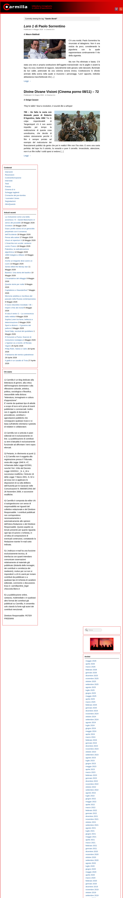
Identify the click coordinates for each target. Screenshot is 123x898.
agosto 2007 (107, 708)
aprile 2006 (106, 755)
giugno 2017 (107, 362)
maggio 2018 (107, 330)
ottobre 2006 (107, 737)
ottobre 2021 (107, 210)
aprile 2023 (106, 157)
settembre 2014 (108, 459)
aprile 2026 (106, 52)
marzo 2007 (107, 723)
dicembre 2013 (108, 485)
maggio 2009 (107, 647)
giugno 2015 (107, 433)
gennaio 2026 (107, 60)
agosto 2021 (107, 216)
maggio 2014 (107, 471)
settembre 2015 (108, 424)
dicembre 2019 (108, 274)
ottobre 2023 (107, 139)
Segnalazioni (10, 57)
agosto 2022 (107, 181)
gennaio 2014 (107, 482)
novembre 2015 (108, 418)
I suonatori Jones (12, 54)
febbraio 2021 (107, 233)
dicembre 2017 (108, 345)
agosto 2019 (107, 286)
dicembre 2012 (108, 521)
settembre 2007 (108, 705)
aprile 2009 (106, 650)
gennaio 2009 (107, 658)
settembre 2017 (108, 353)
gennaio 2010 (107, 623)
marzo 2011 (107, 582)
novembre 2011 (108, 559)
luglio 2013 (106, 500)
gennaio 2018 (107, 342)
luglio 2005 (106, 781)
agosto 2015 (107, 427)
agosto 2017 (107, 356)
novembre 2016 (108, 383)
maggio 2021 (107, 224)
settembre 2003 (108, 846)
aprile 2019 (106, 298)
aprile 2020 (106, 263)
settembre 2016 (108, 389)
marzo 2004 (107, 828)
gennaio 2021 (107, 236)
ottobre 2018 (107, 315)
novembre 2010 (108, 594)
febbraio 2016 (107, 409)
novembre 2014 (108, 453)
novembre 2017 (108, 348)
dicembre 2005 (108, 767)
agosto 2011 (107, 567)
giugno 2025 (107, 81)
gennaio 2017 (107, 377)
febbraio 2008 (107, 691)
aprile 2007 (106, 720)
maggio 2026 (107, 49)
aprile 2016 (106, 403)
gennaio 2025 (107, 96)
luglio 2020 (106, 254)
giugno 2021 (107, 222)
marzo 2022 (107, 195)
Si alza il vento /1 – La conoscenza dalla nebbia (13, 242)
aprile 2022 (106, 192)
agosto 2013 (107, 497)
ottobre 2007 (107, 702)
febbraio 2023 (107, 163)
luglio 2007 (106, 711)
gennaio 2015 (107, 447)
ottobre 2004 (107, 808)
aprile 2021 (106, 227)
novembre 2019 (108, 277)
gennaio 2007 (107, 729)
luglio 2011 (106, 570)
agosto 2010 (107, 603)
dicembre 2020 (108, 239)
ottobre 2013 (107, 491)
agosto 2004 (107, 814)
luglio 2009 (106, 641)
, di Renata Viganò (12, 298)
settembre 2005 (108, 776)
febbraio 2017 (107, 374)
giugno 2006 (107, 749)
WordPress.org (108, 891)
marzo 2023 (107, 160)
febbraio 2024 (107, 128)
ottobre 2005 (107, 773)
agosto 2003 (107, 849)
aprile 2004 (106, 825)
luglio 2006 (106, 746)
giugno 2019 (107, 292)
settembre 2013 (108, 494)
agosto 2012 (107, 532)
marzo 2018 (107, 336)
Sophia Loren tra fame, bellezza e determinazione (11, 254)
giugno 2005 (107, 784)
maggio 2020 (107, 260)
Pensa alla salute (12, 113)
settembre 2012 (108, 529)
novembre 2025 (108, 66)
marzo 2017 (107, 371)
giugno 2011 (107, 573)
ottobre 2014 (107, 456)
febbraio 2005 (107, 796)
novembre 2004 (108, 805)
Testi (7, 36)
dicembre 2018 (108, 309)
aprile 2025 (106, 87)
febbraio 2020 (107, 268)
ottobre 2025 (107, 69)
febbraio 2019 (107, 304)
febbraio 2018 (107, 339)
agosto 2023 (107, 145)
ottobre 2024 (107, 104)
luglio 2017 (106, 359)
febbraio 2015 (107, 444)
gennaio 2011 (107, 588)
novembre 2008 (108, 664)
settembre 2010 (108, 600)
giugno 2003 (107, 855)
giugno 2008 (107, 679)
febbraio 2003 (107, 866)
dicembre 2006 (108, 732)
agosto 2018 (107, 321)
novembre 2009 (108, 629)
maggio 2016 (107, 400)
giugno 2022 (107, 186)
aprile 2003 (106, 861)
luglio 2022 (106, 183)
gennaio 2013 (107, 518)
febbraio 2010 (107, 620)
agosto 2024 (107, 110)
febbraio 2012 (107, 550)
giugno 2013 (107, 503)
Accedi (104, 882)
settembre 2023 (108, 142)
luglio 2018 (106, 324)
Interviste (8, 33)
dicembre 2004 (108, 802)
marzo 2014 (107, 477)
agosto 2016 (107, 392)
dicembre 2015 (108, 415)
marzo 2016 (107, 406)
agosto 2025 (107, 75)
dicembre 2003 (108, 837)
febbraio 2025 (107, 93)
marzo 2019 (107, 301)
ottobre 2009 (107, 632)
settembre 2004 (108, 811)
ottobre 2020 (107, 245)
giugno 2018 (107, 327)
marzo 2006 (107, 758)
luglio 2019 (106, 289)
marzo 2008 (107, 688)
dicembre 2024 (108, 98)
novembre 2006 (108, 735)
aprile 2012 (106, 544)
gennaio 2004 (107, 834)
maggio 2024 (107, 119)
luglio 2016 (106, 395)
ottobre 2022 (107, 175)
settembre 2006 (108, 740)
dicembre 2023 (108, 134)
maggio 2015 (107, 436)
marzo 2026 (107, 54)
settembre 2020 (108, 248)
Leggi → (30, 87)
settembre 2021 (108, 213)
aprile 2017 (106, 368)
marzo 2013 (107, 512)
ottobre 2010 (107, 597)
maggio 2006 (107, 752)
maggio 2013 (107, 506)
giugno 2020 (107, 257)
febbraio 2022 (107, 198)
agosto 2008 (107, 673)
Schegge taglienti (12, 45)
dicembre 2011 (108, 556)
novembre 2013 (108, 488)
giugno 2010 (107, 609)
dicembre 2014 (108, 450)
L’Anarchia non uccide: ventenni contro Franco (11, 128)
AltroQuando (10, 59)
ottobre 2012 (107, 526)
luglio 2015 (106, 430)
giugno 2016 (107, 397)
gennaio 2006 (107, 764)
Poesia (7, 39)
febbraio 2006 (107, 761)
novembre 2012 (108, 523)
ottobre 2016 (107, 386)
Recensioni (9, 27)
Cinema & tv (53, 29)
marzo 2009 (107, 652)
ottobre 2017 (107, 351)
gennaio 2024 (107, 131)
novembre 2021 (108, 207)
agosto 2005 (107, 779)
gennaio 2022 (107, 201)
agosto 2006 (107, 743)
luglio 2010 (106, 606)
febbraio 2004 (107, 831)
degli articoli (109, 885)
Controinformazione (13, 30)
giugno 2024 (107, 116)
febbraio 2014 (107, 480)
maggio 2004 (107, 823)
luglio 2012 (106, 535)
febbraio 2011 (107, 585)
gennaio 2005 (107, 799)
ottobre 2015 (107, 421)
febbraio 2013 (107, 515)
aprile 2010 (106, 614)
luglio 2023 (106, 148)
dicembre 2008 (108, 661)
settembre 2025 (108, 72)
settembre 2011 (108, 565)
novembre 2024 (108, 101)
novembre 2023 (108, 137)
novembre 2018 (108, 312)
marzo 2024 (107, 125)
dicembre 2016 (108, 380)
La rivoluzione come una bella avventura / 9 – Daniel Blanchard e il (13, 78)
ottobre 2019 (107, 280)
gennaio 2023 (107, 166)
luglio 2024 (106, 113)
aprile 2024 (106, 122)
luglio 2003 (106, 852)
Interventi (8, 24)
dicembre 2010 (108, 591)
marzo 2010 (107, 617)
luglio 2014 (106, 465)
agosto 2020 (107, 251)
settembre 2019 (108, 283)
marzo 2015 (107, 441)
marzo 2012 (107, 547)
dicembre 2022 (108, 169)
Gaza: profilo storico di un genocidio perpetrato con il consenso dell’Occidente (13, 101)
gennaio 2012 (107, 553)
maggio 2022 (107, 189)
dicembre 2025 (108, 63)
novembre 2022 (108, 172)
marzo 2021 (107, 230)
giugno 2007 (107, 714)
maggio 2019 (107, 295)
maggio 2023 (107, 154)
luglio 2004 (106, 817)
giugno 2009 (107, 644)
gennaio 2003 (107, 869)
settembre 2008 (108, 670)
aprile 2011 (106, 579)
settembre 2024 (108, 107)
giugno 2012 (107, 538)
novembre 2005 (108, 770)
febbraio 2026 (107, 57)
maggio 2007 (107, 717)
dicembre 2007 (108, 696)
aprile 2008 (106, 685)
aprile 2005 (106, 790)
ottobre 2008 (107, 667)
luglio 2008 (106, 676)
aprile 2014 (106, 474)
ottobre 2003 (107, 843)
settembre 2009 (108, 635)
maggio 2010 (107, 611)
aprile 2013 (106, 509)
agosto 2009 (107, 638)
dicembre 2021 (108, 204)
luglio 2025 (106, 78)
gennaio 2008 (107, 694)
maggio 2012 (107, 541)
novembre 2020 (108, 242)
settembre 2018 (108, 318)
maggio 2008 (107, 682)
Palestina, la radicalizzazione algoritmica (11, 140)
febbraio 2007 (107, 726)
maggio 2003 (107, 858)
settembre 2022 (108, 178)
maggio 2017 (107, 365)
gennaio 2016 (107, 412)
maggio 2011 (107, 576)
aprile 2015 (106, 438)
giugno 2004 (107, 820)
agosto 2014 (107, 462)
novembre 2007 (108, 699)
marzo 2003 (107, 864)
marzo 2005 (107, 793)
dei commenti (109, 888)
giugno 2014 (107, 468)
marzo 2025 (107, 90)
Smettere (8, 90)
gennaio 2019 (107, 307)
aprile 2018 (106, 333)
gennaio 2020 (107, 271)
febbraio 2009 (107, 655)
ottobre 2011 (107, 562)
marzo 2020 (107, 266)
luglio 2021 (106, 219)
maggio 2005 (107, 787)
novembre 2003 (108, 840)
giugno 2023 (107, 151)
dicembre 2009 (108, 626)
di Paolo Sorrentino (47, 26)
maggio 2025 (107, 84)
